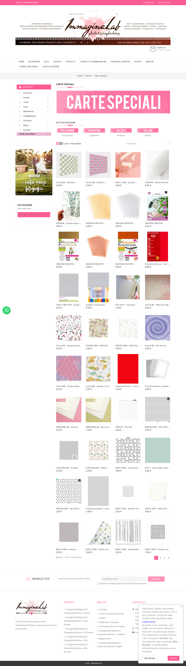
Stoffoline (27, 121)
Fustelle (36, 98)
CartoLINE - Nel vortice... (156, 346)
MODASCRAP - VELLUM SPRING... (160, 427)
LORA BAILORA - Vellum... (97, 468)
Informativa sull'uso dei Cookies (112, 626)
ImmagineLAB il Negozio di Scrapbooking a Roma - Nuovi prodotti (76, 621)
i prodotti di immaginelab (93, 62)
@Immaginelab (24, 208)
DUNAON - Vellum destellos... (158, 182)
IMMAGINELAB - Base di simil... (100, 427)
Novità (138, 62)
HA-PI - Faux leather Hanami (158, 468)
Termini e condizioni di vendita (111, 614)
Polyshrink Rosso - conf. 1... (128, 386)
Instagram (34, 62)
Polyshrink (67, 135)
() (148, 3)
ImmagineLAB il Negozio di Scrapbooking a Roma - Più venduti (78, 630)
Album (36, 125)
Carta (36, 107)
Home (21, 62)
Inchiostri (36, 130)
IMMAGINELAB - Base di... (68, 427)
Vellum (147, 135)
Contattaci (138, 602)
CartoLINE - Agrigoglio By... (68, 346)
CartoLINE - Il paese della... (68, 386)
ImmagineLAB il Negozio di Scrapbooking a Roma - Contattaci (111, 632)
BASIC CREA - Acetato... (126, 182)
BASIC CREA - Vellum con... (98, 549)
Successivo (168, 558)
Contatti (102, 618)
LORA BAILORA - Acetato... (68, 468)
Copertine (94, 135)
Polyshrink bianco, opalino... (158, 386)
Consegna (103, 609)
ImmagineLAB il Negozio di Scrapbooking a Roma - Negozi (109, 645)
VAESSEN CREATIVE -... (96, 223)
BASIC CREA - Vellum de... (157, 509)
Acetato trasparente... (96, 305)
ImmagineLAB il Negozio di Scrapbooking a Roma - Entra (76, 638)
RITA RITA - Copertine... (126, 305)
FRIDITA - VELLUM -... (125, 427)
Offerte (57, 62)
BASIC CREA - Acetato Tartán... (129, 509)
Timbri (36, 102)
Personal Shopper (120, 62)
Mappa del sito (105, 639)
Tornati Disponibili (28, 67)
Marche (150, 62)
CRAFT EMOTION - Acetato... (69, 305)
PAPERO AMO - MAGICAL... (98, 346)
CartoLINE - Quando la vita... (99, 386)
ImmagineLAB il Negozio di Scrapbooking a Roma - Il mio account (76, 648)
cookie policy (148, 622)
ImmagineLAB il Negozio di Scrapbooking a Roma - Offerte (77, 611)
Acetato (121, 135)
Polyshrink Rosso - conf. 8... (158, 264)
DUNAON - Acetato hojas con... (70, 223)
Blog (46, 62)
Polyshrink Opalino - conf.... (98, 509)
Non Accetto (150, 658)
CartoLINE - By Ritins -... (67, 182)
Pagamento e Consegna (109, 622)
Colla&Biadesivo (29, 116)
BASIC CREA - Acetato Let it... (158, 549)
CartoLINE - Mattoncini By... (157, 305)
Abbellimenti (36, 111)
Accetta (173, 658)
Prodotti (71, 62)
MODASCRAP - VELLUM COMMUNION (73, 509)
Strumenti (27, 93)
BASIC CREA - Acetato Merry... (129, 549)
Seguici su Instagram (30, 215)
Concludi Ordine (51, 67)
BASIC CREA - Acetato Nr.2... (128, 468)
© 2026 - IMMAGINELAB (93, 663)
